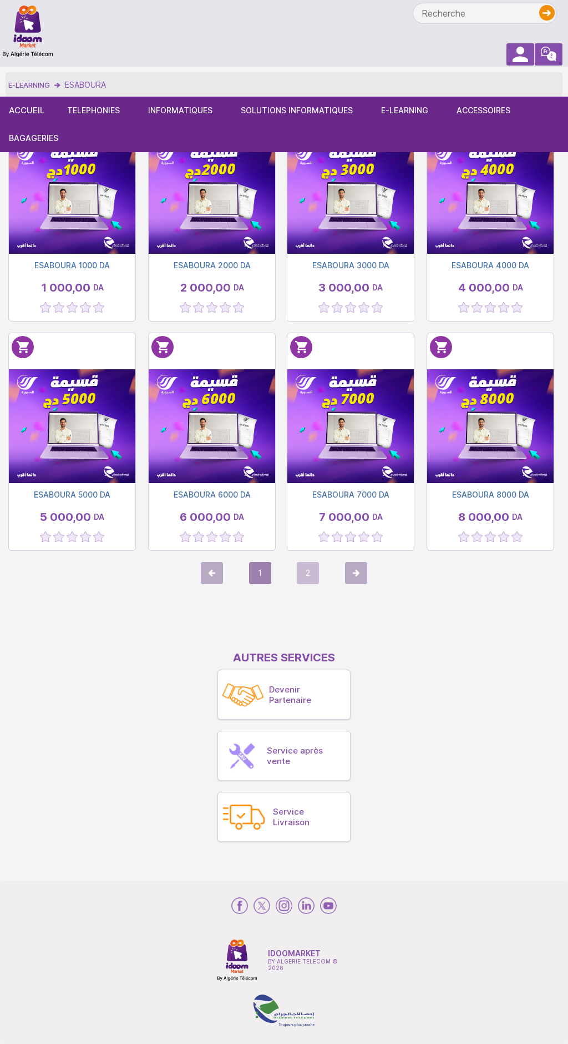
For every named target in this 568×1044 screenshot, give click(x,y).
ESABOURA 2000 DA (212, 265)
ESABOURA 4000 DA (490, 265)
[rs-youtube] (328, 905)
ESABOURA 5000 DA (72, 494)
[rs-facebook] (239, 905)
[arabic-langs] (548, 54)
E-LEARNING (404, 110)
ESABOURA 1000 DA (72, 265)
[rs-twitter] (261, 905)
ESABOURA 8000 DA (490, 494)
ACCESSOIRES (483, 110)
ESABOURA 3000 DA (350, 265)
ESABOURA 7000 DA (350, 494)
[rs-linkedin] (306, 905)
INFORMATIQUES (180, 110)
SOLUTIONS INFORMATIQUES (297, 110)
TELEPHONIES (93, 110)
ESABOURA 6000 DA (212, 494)
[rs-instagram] (284, 905)
